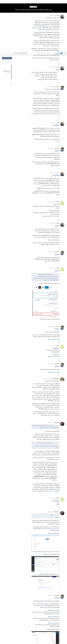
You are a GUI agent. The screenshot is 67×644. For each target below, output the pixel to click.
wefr (56, 174)
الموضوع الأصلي (8, 10)
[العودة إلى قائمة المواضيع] (65, 2)
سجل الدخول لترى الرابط (47, 26)
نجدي (56, 99)
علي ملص (55, 73)
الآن (11, 32)
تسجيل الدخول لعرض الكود (53, 188)
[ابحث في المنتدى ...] (20, 2)
